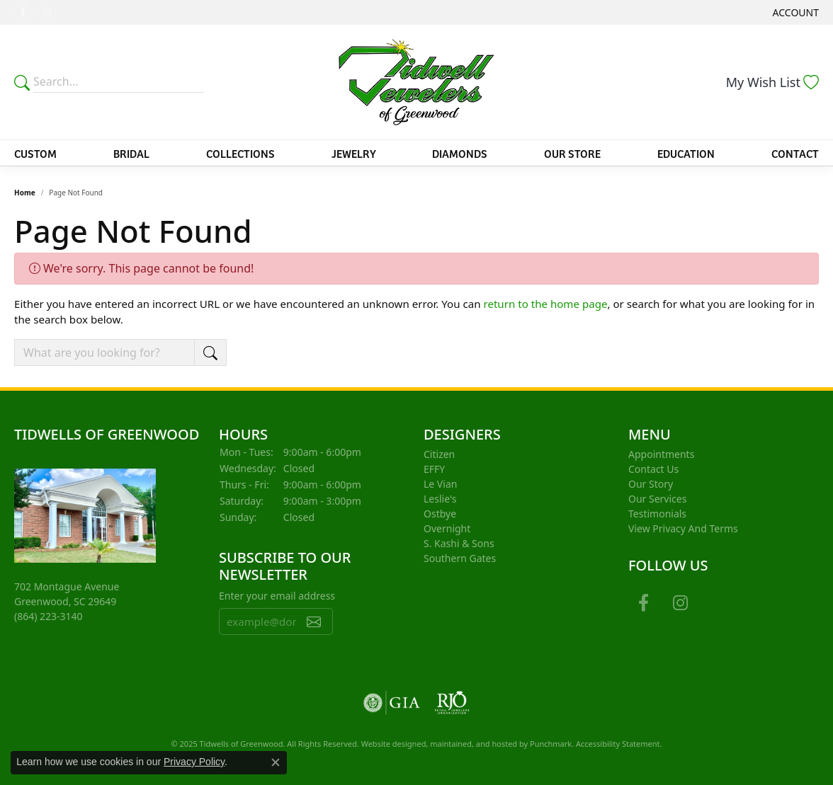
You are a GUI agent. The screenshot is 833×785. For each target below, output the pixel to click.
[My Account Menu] (796, 12)
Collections (240, 153)
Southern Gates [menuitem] (460, 558)
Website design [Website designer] (389, 743)
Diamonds (459, 153)
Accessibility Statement (618, 743)
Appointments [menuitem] (661, 454)
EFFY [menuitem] (434, 469)
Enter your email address (277, 595)
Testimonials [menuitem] (657, 513)
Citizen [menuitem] (439, 454)
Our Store (572, 153)
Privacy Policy (194, 761)
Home (24, 192)
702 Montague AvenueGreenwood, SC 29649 (66, 601)
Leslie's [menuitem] (440, 498)
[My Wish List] (772, 82)
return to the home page (545, 304)
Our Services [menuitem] (657, 498)
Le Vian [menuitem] (440, 484)
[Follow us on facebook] (22, 12)
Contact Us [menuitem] (653, 469)
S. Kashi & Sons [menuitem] (459, 543)
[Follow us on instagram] (46, 12)
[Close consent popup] (275, 762)
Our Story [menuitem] (650, 484)
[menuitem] (391, 703)
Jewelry (354, 153)
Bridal (131, 153)
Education (686, 153)
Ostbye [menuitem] (440, 513)
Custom (35, 153)
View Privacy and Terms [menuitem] (683, 528)
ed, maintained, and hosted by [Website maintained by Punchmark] (473, 743)
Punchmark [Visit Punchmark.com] (551, 743)
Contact (795, 153)
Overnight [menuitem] (447, 528)
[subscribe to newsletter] (313, 621)
